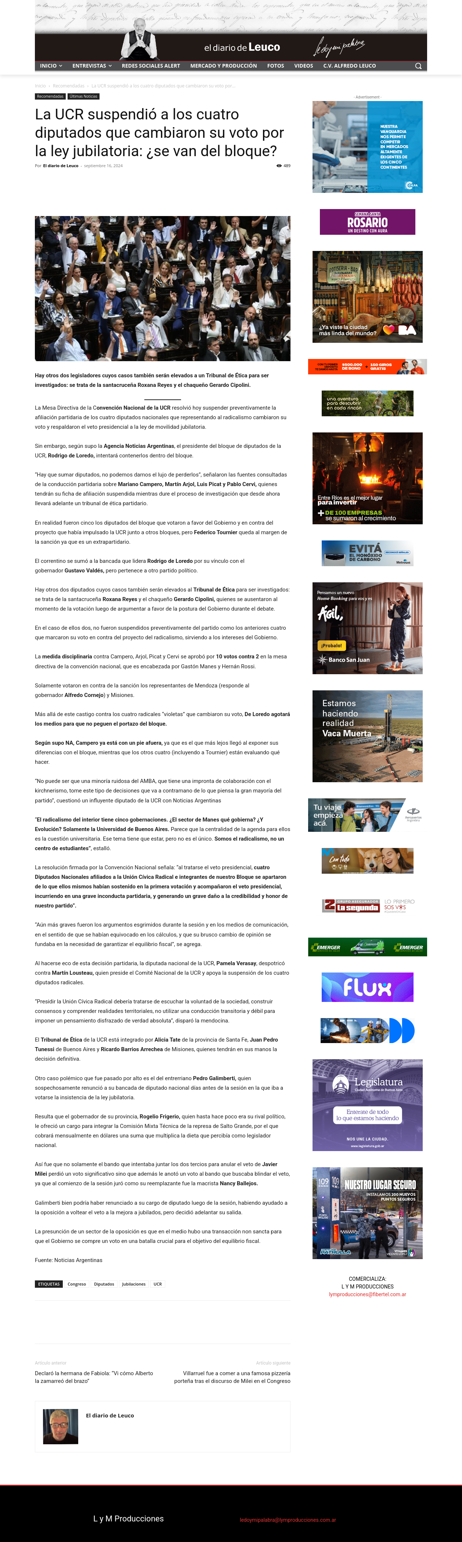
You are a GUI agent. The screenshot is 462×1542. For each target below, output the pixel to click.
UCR (158, 1284)
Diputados (104, 1284)
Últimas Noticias (83, 96)
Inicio (40, 86)
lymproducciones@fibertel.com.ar (367, 1294)
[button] (418, 66)
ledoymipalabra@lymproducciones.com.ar (288, 1520)
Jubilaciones (134, 1284)
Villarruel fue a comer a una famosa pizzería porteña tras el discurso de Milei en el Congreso (232, 1377)
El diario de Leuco (61, 165)
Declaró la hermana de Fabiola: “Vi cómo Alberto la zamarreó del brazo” (94, 1377)
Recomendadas (68, 86)
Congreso (77, 1284)
